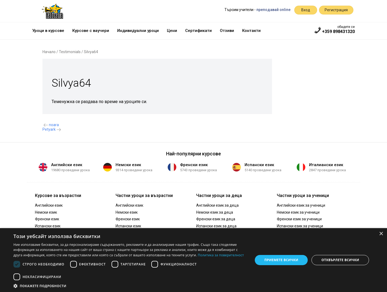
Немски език (128, 164)
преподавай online (273, 10)
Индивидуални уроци (138, 30)
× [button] (381, 234)
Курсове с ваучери (90, 30)
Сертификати (198, 30)
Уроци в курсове (48, 30)
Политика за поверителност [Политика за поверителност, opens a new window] (221, 255)
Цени (172, 30)
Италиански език (326, 164)
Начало (49, 52)
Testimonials (70, 52)
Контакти (251, 30)
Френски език (194, 164)
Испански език (259, 164)
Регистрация (336, 10)
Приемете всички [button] (281, 260)
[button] (129, 285)
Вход (305, 10)
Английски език (66, 164)
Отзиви (227, 30)
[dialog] (193, 260)
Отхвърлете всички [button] (340, 260)
